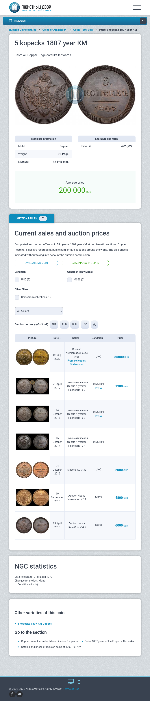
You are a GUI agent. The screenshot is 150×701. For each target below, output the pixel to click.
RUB (64, 324)
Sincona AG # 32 (76, 469)
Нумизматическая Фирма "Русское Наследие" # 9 (77, 386)
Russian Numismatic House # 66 (77, 353)
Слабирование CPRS (85, 262)
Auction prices (31, 218)
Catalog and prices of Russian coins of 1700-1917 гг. (51, 646)
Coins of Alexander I (54, 29)
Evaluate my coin (36, 262)
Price (121, 338)
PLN (74, 324)
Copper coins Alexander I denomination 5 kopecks (49, 641)
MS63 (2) (79, 279)
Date (57, 338)
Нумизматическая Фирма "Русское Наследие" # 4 (77, 442)
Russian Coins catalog (23, 29)
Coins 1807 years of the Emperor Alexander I (110, 641)
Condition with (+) (28, 584)
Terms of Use (71, 689)
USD (84, 324)
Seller (76, 338)
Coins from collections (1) (36, 297)
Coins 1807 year (83, 29)
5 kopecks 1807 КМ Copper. (35, 623)
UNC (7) (25, 279)
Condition (98, 338)
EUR (54, 324)
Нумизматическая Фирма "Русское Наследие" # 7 (77, 414)
